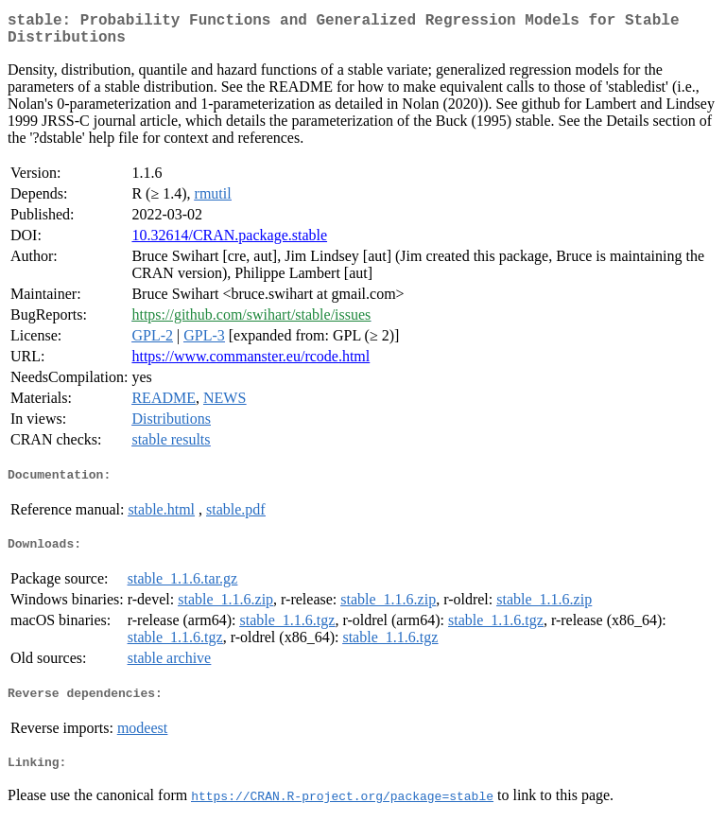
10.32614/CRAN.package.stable (229, 243)
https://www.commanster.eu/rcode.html (250, 364)
